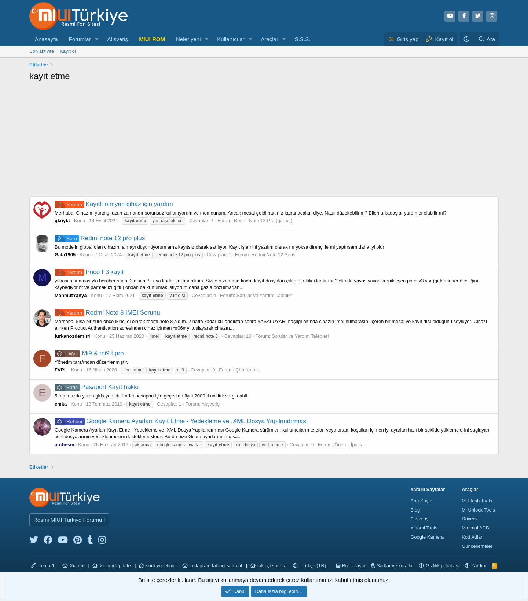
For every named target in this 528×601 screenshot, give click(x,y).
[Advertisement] (264, 141)
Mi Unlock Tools (478, 510)
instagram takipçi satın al (216, 565)
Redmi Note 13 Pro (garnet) (263, 220)
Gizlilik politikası (442, 565)
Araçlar (269, 39)
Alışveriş (117, 39)
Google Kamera (427, 537)
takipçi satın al (272, 565)
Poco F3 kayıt (89, 271)
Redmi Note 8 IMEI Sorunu (107, 312)
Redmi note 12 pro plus (100, 238)
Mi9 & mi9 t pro (89, 353)
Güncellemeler (477, 546)
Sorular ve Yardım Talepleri (264, 295)
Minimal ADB (475, 528)
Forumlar (80, 39)
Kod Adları (473, 537)
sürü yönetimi (160, 565)
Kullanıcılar (230, 39)
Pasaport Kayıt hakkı (97, 387)
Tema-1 (43, 565)
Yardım (479, 565)
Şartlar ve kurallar (395, 565)
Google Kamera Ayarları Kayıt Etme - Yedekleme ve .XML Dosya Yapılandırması (181, 421)
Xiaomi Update (115, 565)
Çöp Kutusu (247, 370)
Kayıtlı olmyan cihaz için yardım (114, 204)
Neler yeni (188, 39)
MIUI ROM (152, 39)
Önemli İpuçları (350, 444)
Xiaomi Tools (423, 528)
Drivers (469, 518)
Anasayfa (46, 39)
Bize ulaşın (354, 565)
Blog (415, 510)
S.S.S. (303, 39)
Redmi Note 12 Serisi (274, 254)
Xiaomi (77, 565)
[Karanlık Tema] (467, 39)
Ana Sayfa (421, 500)
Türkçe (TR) (309, 565)
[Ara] (486, 39)
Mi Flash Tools (477, 500)
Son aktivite (41, 51)
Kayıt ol (68, 51)
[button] (96, 39)
